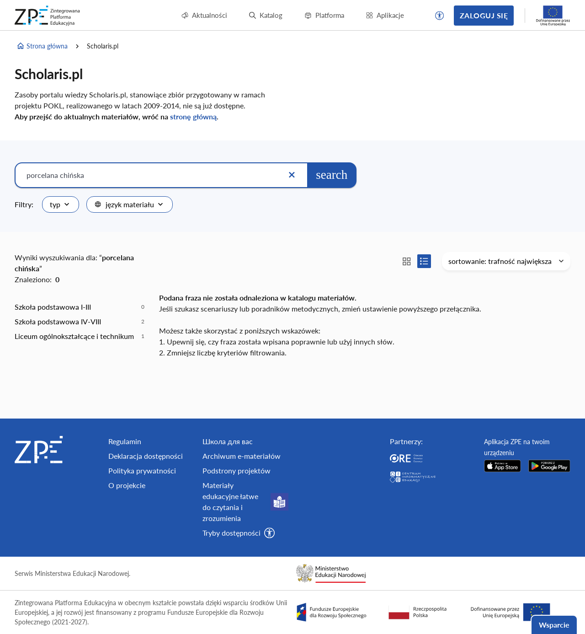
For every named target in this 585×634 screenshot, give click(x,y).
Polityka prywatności (142, 470)
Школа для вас (227, 441)
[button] (440, 15)
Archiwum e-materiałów (241, 455)
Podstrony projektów (236, 470)
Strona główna (42, 46)
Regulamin (124, 441)
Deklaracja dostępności (145, 455)
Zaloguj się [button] (484, 15)
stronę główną (193, 116)
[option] (79, 307)
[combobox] (60, 204)
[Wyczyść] (291, 175)
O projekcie (126, 485)
